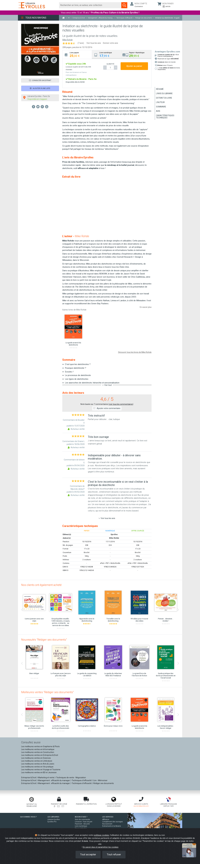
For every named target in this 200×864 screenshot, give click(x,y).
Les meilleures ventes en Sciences (36, 758)
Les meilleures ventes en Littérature (36, 761)
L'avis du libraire (164, 93)
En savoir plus (146, 307)
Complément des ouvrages (112, 822)
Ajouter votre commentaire (106, 408)
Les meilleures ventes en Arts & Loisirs (37, 764)
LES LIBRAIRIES (53, 817)
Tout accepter (88, 854)
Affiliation (105, 819)
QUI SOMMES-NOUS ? (28, 817)
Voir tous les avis (94, 43)
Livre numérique (81, 826)
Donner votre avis (110, 43)
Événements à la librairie (111, 826)
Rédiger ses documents (103, 783)
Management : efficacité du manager (54, 780)
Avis (158, 111)
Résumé (160, 89)
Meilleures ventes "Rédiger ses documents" (47, 692)
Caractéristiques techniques (165, 116)
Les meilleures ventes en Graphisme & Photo (40, 746)
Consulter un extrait (40, 80)
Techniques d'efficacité (82, 780)
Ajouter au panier (134, 66)
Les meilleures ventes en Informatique (37, 749)
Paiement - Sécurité (82, 824)
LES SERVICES (107, 817)
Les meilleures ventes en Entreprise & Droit (39, 755)
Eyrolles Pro (52, 822)
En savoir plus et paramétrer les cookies (100, 847)
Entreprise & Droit (28, 777)
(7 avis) (81, 43)
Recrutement (107, 824)
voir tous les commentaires (121, 404)
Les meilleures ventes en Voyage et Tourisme (40, 769)
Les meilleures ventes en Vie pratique (37, 767)
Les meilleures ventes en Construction (37, 752)
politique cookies (101, 835)
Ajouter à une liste (40, 88)
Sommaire (161, 107)
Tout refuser (114, 854)
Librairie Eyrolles (54, 819)
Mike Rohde (67, 40)
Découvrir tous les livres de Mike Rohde (135, 352)
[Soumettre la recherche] (124, 5)
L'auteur (160, 102)
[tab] (77, 54)
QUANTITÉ (110, 64)
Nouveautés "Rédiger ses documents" (44, 639)
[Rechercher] (90, 5)
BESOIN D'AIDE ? (81, 817)
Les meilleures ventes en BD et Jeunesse (39, 772)
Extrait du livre (164, 98)
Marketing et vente (46, 777)
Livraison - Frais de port (83, 822)
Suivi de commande (82, 819)
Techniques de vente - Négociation (71, 777)
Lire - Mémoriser (100, 780)
